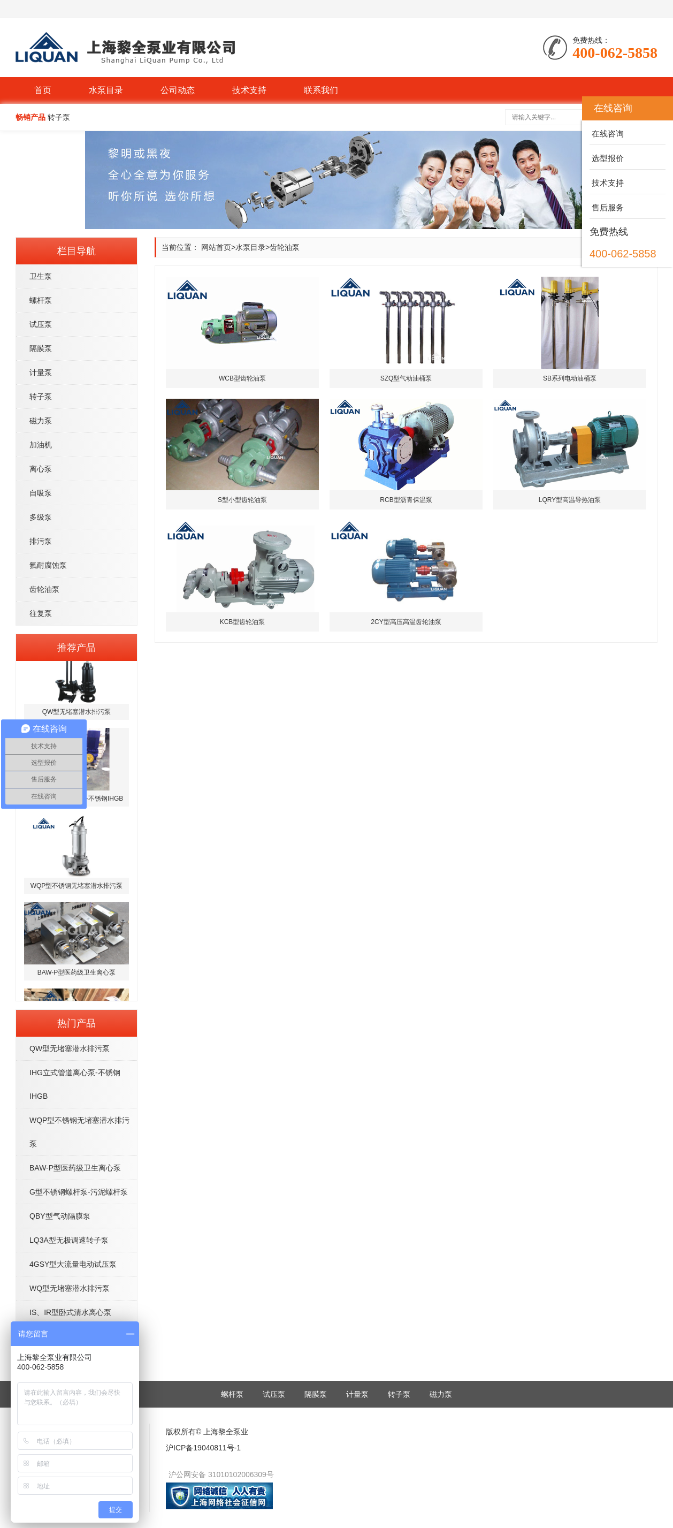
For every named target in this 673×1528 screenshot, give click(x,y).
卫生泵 (40, 276)
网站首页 (216, 247)
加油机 (40, 444)
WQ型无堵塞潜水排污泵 (69, 1288)
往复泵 (40, 613)
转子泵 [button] (59, 117)
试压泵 (40, 324)
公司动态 (177, 90)
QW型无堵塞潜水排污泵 (69, 1048)
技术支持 (249, 90)
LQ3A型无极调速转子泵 (69, 1240)
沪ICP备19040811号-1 (203, 1447)
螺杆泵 (40, 300)
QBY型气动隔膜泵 (59, 1216)
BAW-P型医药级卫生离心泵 (75, 1168)
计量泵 (40, 372)
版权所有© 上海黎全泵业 (207, 1431)
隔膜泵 (40, 348)
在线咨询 (607, 133)
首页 (42, 90)
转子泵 (40, 396)
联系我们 (321, 90)
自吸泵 (40, 493)
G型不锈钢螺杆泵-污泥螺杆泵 (78, 1192)
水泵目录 (106, 90)
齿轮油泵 (44, 589)
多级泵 (40, 517)
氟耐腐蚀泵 (48, 565)
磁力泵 (40, 420)
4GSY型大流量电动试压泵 (73, 1264)
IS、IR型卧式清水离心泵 (70, 1312)
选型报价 (607, 158)
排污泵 (40, 541)
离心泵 (40, 469)
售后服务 (607, 207)
